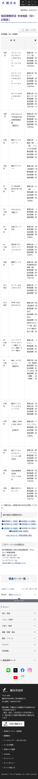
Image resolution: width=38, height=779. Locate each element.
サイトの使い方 (9, 767)
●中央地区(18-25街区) (27, 521)
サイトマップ (8, 758)
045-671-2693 (12, 555)
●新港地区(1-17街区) (10, 521)
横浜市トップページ (15, 594)
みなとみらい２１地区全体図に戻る (19, 535)
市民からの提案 (9, 749)
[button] (23, 3)
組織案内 (7, 736)
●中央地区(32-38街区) (27, 524)
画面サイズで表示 (30, 30)
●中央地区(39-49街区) (10, 528)
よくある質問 (8, 745)
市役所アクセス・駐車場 (12, 731)
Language (7, 754)
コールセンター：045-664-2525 (15, 740)
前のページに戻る (8, 589)
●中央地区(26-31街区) (10, 524)
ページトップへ (19, 600)
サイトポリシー (9, 763)
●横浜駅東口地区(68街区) (19, 531)
